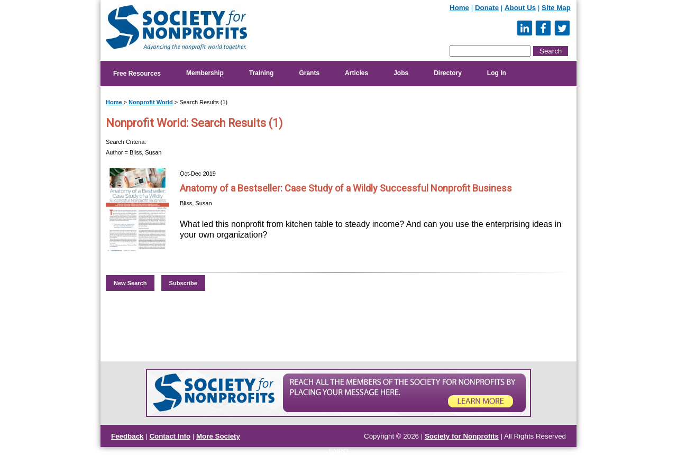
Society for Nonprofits (462, 436)
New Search (130, 283)
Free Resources (137, 73)
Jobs (401, 73)
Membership (205, 73)
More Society (218, 436)
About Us (520, 8)
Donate (487, 8)
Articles (356, 73)
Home (459, 8)
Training (261, 73)
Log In (496, 73)
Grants (309, 73)
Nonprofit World (151, 102)
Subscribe (183, 283)
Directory (448, 73)
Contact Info (169, 436)
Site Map (556, 8)
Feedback (127, 436)
